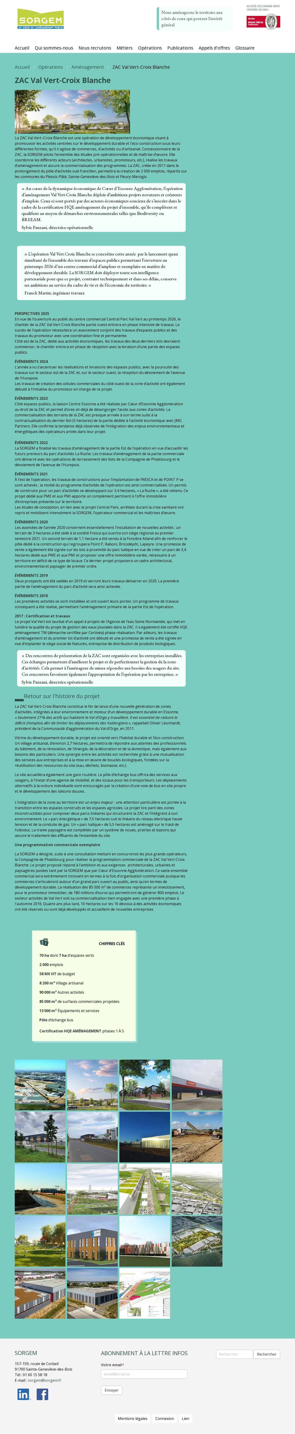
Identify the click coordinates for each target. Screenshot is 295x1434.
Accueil (22, 48)
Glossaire (245, 48)
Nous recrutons (95, 48)
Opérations (150, 48)
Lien (185, 1418)
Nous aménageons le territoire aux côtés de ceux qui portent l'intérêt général (192, 18)
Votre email (111, 1364)
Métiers (125, 48)
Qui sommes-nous (54, 48)
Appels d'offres (214, 48)
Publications (180, 48)
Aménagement (87, 67)
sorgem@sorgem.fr (45, 1380)
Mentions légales (133, 1418)
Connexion (164, 1418)
